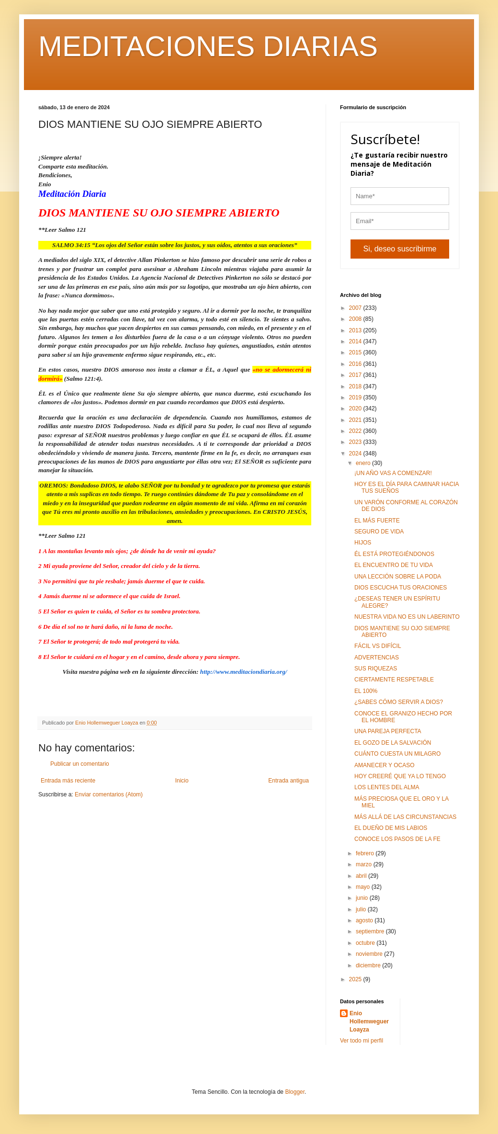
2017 (356, 375)
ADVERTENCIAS (376, 657)
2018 (356, 386)
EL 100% (365, 691)
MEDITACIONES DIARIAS (208, 46)
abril (362, 876)
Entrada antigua (288, 780)
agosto (365, 920)
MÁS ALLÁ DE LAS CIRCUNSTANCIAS (405, 817)
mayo (364, 887)
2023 (356, 442)
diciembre (369, 965)
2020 (356, 408)
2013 (356, 330)
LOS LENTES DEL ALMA (386, 787)
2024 (356, 453)
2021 (356, 420)
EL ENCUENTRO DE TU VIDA (393, 565)
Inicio (182, 780)
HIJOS (362, 542)
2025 (356, 979)
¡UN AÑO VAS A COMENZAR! (393, 473)
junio (363, 898)
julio (362, 909)
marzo (365, 864)
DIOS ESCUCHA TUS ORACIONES (400, 587)
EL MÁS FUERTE (377, 520)
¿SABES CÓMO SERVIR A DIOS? (398, 702)
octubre (366, 943)
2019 (356, 397)
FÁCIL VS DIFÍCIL (377, 646)
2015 (356, 352)
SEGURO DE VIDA (379, 531)
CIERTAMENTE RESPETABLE (394, 679)
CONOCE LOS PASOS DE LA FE (397, 839)
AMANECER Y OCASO (384, 765)
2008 (356, 319)
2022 (356, 431)
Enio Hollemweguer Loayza (369, 1021)
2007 (356, 308)
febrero (365, 853)
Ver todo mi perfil (361, 1040)
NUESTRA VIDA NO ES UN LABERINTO (407, 616)
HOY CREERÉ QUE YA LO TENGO (400, 776)
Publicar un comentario (79, 763)
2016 (356, 364)
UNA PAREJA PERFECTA (387, 731)
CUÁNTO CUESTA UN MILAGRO (397, 753)
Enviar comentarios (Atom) (109, 794)
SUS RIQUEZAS (375, 668)
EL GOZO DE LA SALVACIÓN (392, 742)
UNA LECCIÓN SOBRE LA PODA (397, 576)
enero (364, 463)
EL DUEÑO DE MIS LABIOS (390, 828)
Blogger (295, 1092)
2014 (356, 341)
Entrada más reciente (68, 780)
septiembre (371, 931)
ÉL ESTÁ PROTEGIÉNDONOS (394, 554)
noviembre (370, 954)
